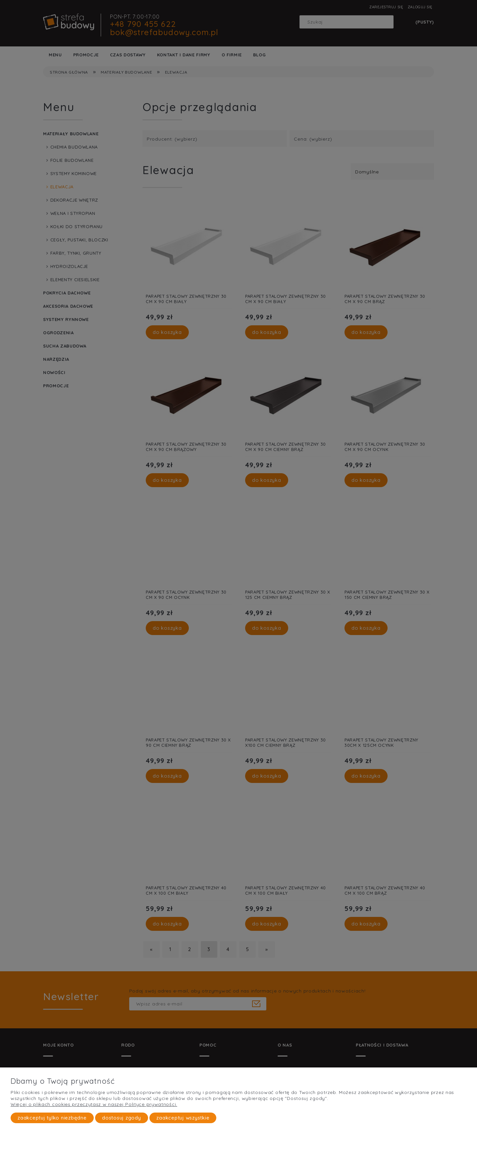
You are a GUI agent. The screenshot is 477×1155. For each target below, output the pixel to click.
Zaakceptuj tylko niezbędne (52, 1118)
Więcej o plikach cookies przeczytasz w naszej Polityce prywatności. (94, 1104)
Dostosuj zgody (121, 1118)
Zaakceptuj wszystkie (182, 1118)
